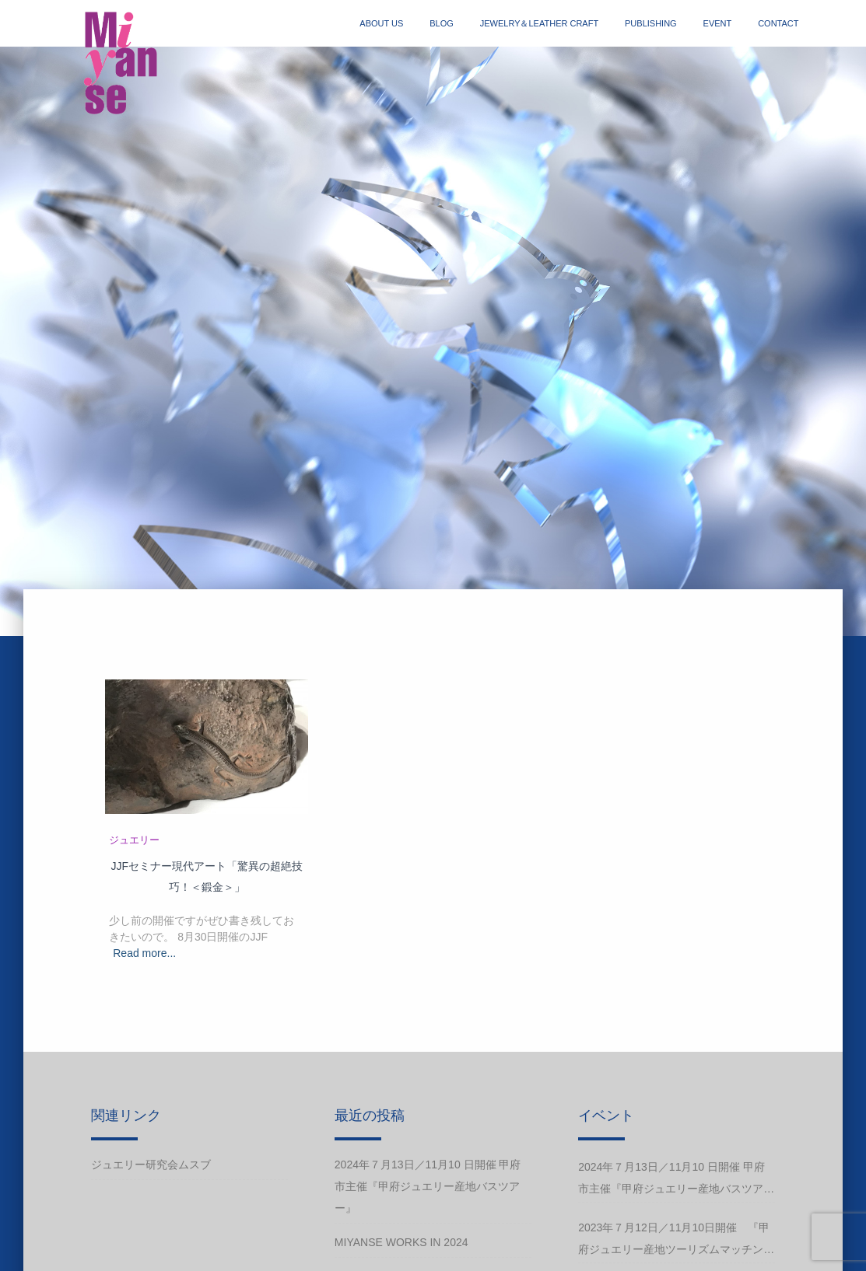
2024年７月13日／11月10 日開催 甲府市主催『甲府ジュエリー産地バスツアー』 (428, 1186)
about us (381, 23)
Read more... (144, 953)
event (717, 23)
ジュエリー (134, 840)
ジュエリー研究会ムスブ (151, 1164)
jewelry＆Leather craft (539, 23)
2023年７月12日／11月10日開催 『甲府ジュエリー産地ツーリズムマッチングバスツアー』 (676, 1240)
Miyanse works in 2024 (401, 1242)
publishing (651, 23)
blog (441, 23)
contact (778, 23)
